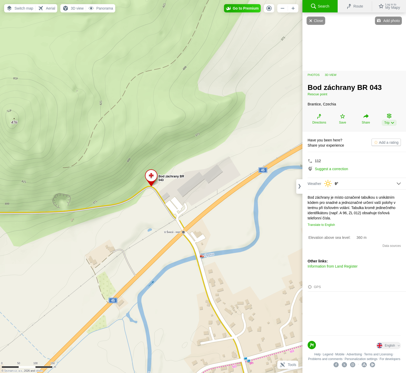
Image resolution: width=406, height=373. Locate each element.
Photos (314, 74)
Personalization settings (361, 359)
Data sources (391, 246)
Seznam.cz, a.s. (13, 370)
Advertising (354, 354)
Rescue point (317, 94)
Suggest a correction (331, 169)
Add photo (391, 21)
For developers (390, 359)
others (39, 370)
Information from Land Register (333, 266)
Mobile (339, 354)
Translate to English (321, 225)
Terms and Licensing (378, 354)
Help (317, 354)
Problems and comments (325, 359)
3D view (330, 74)
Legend (328, 354)
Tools (287, 365)
